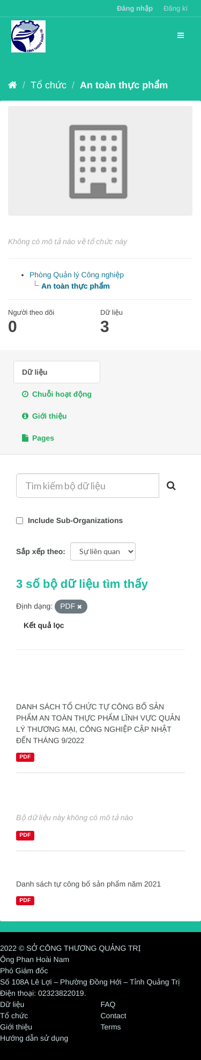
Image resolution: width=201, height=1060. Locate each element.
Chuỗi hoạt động (57, 394)
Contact (113, 1015)
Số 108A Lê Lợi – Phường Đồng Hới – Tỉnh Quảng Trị (90, 982)
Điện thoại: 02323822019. (43, 993)
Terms (111, 1027)
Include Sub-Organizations (69, 520)
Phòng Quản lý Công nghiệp (76, 274)
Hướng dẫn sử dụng (34, 1038)
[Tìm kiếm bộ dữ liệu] (87, 485)
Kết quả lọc (44, 625)
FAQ (108, 1004)
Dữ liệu (35, 372)
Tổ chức (48, 85)
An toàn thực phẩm (124, 85)
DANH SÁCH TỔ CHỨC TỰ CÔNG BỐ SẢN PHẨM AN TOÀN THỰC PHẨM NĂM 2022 (98, 678)
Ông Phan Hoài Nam (34, 959)
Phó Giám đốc (24, 970)
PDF (25, 757)
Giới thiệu (44, 416)
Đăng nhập (135, 8)
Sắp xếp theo (39, 551)
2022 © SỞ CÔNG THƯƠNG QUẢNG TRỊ (70, 948)
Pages (38, 438)
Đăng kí (175, 8)
